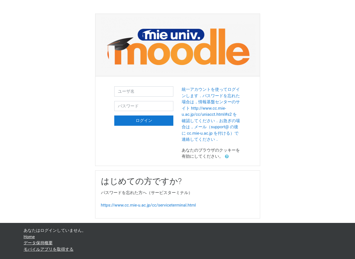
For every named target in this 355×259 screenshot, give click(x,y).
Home (29, 236)
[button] (228, 156)
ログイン (144, 120)
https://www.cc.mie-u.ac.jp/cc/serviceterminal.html (148, 205)
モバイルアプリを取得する (48, 249)
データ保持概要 (38, 242)
